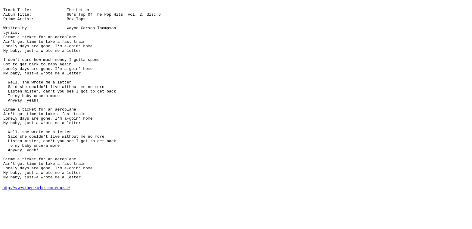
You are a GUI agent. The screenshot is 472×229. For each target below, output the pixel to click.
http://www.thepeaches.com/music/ (36, 223)
